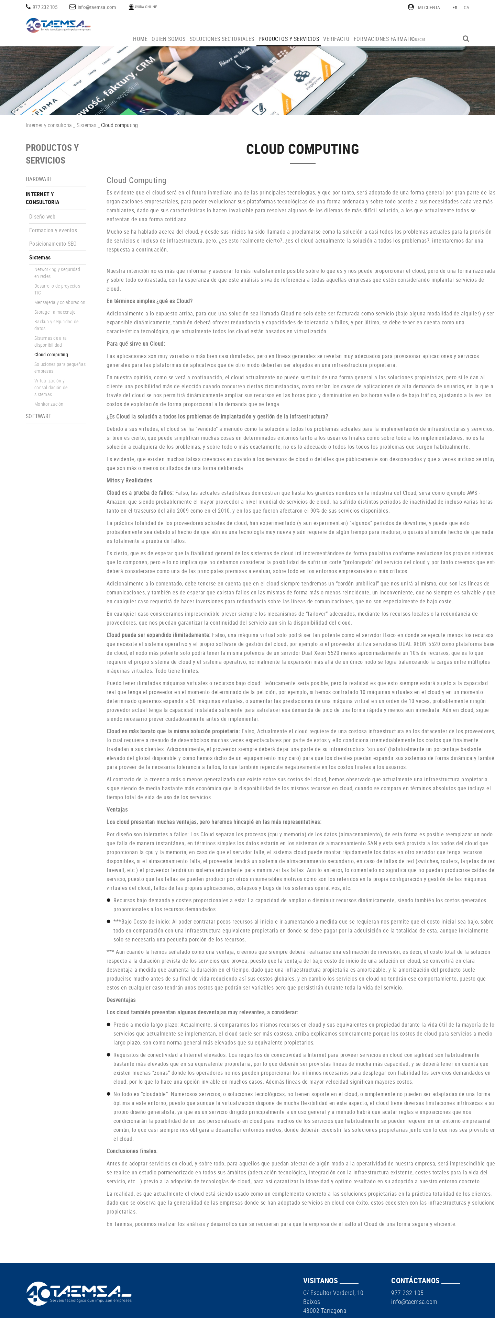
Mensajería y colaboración (59, 302)
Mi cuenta (424, 7)
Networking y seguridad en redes (57, 272)
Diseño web (42, 216)
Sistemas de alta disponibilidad (50, 341)
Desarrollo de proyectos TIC (57, 289)
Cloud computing (51, 354)
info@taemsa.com (97, 6)
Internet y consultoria (49, 125)
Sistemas (86, 125)
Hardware (39, 179)
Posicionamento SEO (53, 243)
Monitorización (49, 404)
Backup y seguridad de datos (56, 325)
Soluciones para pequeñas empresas (60, 367)
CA (467, 7)
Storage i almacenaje (54, 312)
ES (455, 7)
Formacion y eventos (53, 230)
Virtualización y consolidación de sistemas (50, 387)
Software (38, 416)
